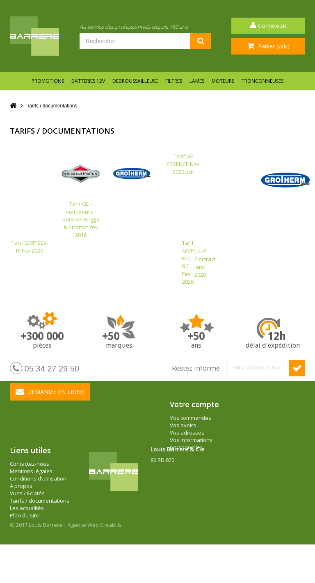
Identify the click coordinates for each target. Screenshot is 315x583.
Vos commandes (190, 417)
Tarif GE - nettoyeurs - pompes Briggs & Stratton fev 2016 (80, 205)
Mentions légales (31, 498)
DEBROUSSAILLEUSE (135, 80)
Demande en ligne (50, 391)
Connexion (272, 26)
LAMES (196, 80)
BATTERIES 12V (88, 80)
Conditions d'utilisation (38, 506)
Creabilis (111, 563)
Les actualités (27, 535)
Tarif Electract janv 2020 (204, 263)
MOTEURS (223, 80)
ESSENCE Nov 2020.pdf (183, 164)
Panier (272, 46)
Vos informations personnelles (191, 443)
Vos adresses (187, 432)
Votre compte (194, 404)
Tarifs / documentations (39, 528)
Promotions (48, 80)
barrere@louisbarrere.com (184, 517)
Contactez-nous (29, 491)
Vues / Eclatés (27, 520)
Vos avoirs (183, 425)
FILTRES (173, 80)
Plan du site (24, 543)
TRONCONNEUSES (262, 80)
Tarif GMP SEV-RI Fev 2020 (29, 246)
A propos (21, 513)
